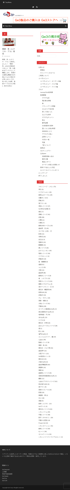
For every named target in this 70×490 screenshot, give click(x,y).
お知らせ (41, 67)
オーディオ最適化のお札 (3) (48, 309)
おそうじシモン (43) (45, 250)
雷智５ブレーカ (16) (45, 390)
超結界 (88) (42, 273)
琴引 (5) (41, 189)
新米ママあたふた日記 (47, 167)
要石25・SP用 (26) (44, 323)
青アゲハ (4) (42, 203)
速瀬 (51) (41, 264)
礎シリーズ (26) (44, 248)
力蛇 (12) (41, 270)
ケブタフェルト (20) (45, 192)
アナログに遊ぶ (47, 134)
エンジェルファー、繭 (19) (47, 337)
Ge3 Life (4, 480)
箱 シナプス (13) (44, 278)
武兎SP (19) (42, 295)
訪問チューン (46, 137)
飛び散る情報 (46, 101)
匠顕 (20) (41, 392)
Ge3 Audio (5, 476)
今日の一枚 (45, 139)
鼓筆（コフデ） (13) (45, 404)
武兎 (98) (41, 217)
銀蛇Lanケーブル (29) (45, 195)
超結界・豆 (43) (44, 228)
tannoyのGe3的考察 (46, 92)
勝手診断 (45, 123)
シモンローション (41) (46, 426)
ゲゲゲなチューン (48, 117)
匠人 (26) (41, 331)
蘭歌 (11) (41, 378)
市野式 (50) (42, 237)
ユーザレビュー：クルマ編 (49, 84)
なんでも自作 (46, 114)
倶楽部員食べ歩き (48, 156)
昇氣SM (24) (42, 259)
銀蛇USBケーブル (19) (46, 225)
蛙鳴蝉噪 (43, 95)
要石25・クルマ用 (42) (46, 348)
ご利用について (44, 75)
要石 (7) (41, 212)
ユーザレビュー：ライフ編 (49, 87)
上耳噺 (4, 472)
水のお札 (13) (43, 317)
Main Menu (8, 26)
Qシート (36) (43, 431)
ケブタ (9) (42, 320)
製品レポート (46, 162)
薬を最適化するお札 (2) (46, 312)
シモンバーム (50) (44, 412)
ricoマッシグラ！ (45, 151)
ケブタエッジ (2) (44, 256)
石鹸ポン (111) (43, 198)
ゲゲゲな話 (45, 98)
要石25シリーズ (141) (45, 409)
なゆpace (43, 153)
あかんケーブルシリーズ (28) (48, 326)
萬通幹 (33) (42, 367)
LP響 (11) (41, 220)
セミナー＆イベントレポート (49, 170)
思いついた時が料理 (48, 128)
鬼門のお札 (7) (43, 334)
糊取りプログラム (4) (45, 284)
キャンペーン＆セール (47, 73)
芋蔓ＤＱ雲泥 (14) (44, 420)
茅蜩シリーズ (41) (44, 214)
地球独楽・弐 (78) (44, 314)
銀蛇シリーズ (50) (44, 428)
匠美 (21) (41, 234)
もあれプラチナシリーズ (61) (48, 381)
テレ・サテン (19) (44, 298)
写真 (43, 142)
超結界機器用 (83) (44, 365)
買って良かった (47, 112)
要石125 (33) (42, 359)
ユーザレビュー (44, 78)
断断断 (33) (42, 245)
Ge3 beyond (5, 469)
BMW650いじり (47, 131)
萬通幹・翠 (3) (43, 395)
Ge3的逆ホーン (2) (44, 356)
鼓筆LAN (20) (43, 292)
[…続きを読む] (7, 86)
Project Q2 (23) (43, 423)
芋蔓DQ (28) (42, 306)
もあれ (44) (42, 340)
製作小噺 (45, 159)
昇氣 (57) (41, 200)
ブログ (41, 89)
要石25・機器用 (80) (45, 289)
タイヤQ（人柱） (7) (45, 231)
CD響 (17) (41, 223)
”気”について (46, 145)
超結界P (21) (43, 351)
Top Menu (8, 2)
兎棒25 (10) (42, 242)
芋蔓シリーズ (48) (44, 415)
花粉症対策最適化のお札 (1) (48, 376)
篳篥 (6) (41, 370)
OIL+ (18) (41, 398)
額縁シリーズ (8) (44, 342)
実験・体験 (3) (43, 301)
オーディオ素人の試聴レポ (51, 164)
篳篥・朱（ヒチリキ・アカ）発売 (8, 51)
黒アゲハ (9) (42, 387)
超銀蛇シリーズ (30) (45, 373)
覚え (43, 120)
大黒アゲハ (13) (44, 353)
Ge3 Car (4, 478)
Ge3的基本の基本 (47, 126)
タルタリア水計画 (48, 109)
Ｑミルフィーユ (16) (45, 434)
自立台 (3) (42, 239)
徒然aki (42, 148)
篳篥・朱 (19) (43, 345)
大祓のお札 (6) (43, 362)
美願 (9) (41, 401)
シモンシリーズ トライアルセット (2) (51, 437)
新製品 (42, 70)
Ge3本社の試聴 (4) (44, 209)
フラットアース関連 (48, 106)
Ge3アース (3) (43, 406)
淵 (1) (40, 328)
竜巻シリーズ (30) (44, 253)
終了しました (43, 176)
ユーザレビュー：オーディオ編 (50, 81)
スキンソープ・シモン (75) (47, 186)
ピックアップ (43, 173)
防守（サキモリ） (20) (46, 417)
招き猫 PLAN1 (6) (44, 384)
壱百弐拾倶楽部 (7, 474)
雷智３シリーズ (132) (45, 281)
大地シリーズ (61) (44, 303)
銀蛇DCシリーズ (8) (45, 276)
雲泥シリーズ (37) (44, 206)
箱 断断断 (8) (43, 262)
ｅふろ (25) (42, 267)
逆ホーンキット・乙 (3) (46, 287)
